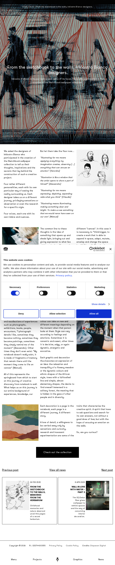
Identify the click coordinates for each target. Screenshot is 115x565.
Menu (14, 559)
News (101, 559)
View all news (57, 470)
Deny (21, 313)
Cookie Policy (72, 545)
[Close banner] (110, 249)
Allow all (94, 313)
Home (24, 7)
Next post (107, 470)
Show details (99, 304)
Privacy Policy (55, 545)
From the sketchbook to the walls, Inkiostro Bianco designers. (64, 7)
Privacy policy (64, 275)
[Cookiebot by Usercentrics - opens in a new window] (91, 249)
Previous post (10, 470)
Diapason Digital (98, 545)
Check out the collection (57, 452)
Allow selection (57, 313)
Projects (37, 559)
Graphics (77, 559)
